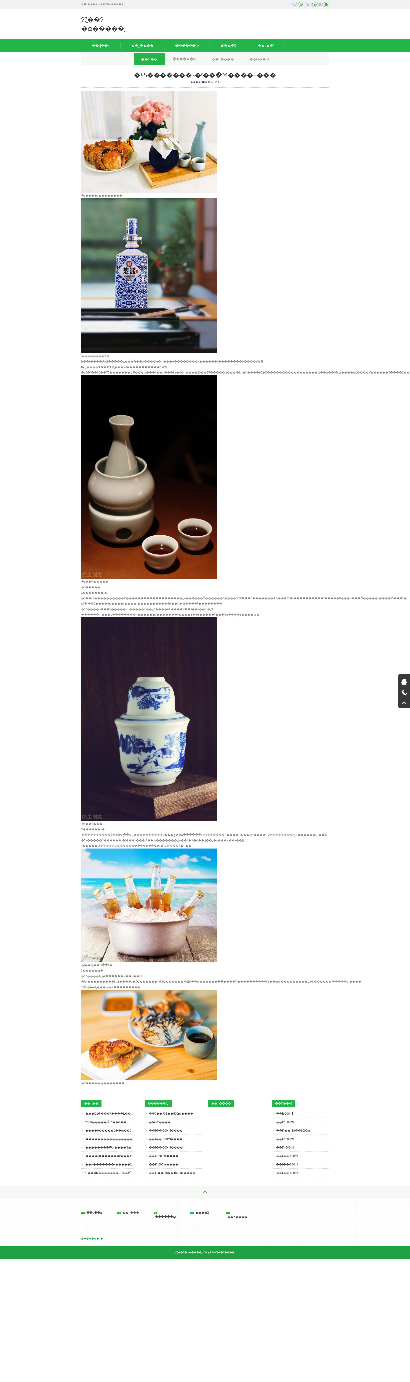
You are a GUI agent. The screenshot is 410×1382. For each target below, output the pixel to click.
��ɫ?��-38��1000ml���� (172, 1173)
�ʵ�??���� (160, 1122)
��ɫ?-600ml (285, 1122)
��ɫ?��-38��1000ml (293, 1130)
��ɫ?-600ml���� (164, 1156)
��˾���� (142, 45)
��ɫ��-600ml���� (166, 1130)
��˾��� (128, 1212)
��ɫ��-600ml (287, 1156)
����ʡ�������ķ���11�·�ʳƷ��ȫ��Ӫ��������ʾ (111, 1156)
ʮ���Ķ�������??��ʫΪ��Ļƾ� (111, 1173)
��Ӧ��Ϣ (259, 59)
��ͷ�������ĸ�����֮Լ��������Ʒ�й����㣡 (111, 1164)
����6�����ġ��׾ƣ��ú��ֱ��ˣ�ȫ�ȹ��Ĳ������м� (111, 1130)
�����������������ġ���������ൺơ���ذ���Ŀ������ (111, 1139)
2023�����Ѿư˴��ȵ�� (105, 1122)
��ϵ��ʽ (266, 45)
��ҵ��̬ (149, 59)
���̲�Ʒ (228, 45)
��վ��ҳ (101, 45)
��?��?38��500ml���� (171, 1113)
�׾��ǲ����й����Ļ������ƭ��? (111, 1113)
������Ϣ (187, 45)
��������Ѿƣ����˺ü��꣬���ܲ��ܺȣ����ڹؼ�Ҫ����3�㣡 (111, 1147)
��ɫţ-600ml (284, 1113)
